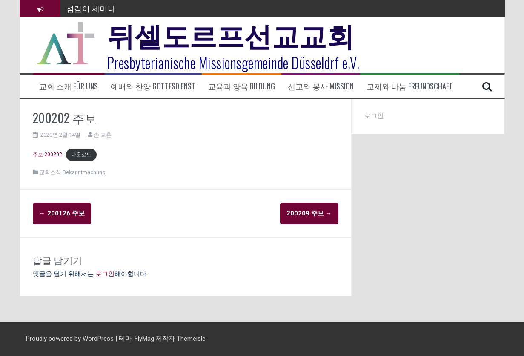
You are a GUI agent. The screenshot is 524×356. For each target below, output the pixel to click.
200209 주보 (309, 213)
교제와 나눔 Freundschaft (410, 86)
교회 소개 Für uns (68, 86)
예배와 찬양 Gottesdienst (153, 86)
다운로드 (81, 155)
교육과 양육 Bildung (241, 86)
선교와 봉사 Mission (321, 86)
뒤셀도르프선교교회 (231, 34)
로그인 (105, 274)
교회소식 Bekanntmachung (72, 172)
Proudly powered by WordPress (70, 338)
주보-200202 (47, 155)
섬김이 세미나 (91, 8)
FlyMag (144, 338)
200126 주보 (62, 213)
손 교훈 (103, 135)
